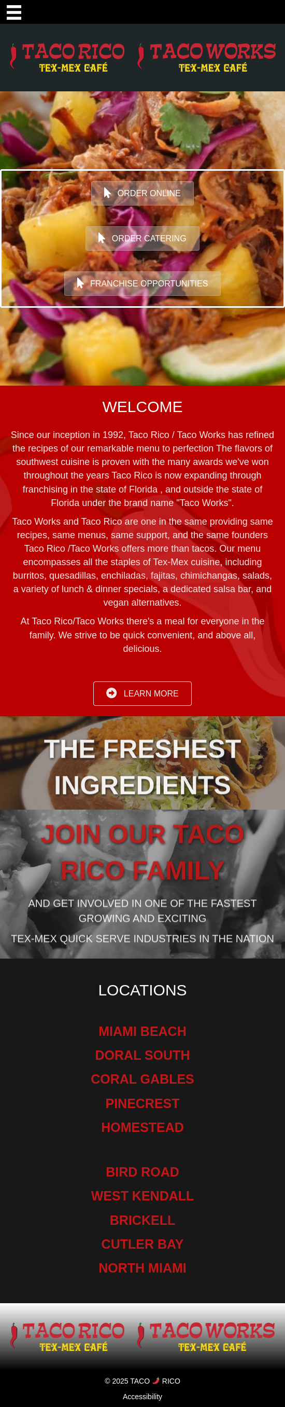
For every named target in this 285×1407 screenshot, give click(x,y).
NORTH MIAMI (142, 1268)
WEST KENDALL (142, 1196)
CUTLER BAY (143, 1244)
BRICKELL (142, 1220)
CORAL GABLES (142, 1079)
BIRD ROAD (142, 1172)
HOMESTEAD (142, 1127)
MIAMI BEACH (142, 1031)
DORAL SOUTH (142, 1055)
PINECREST (142, 1103)
